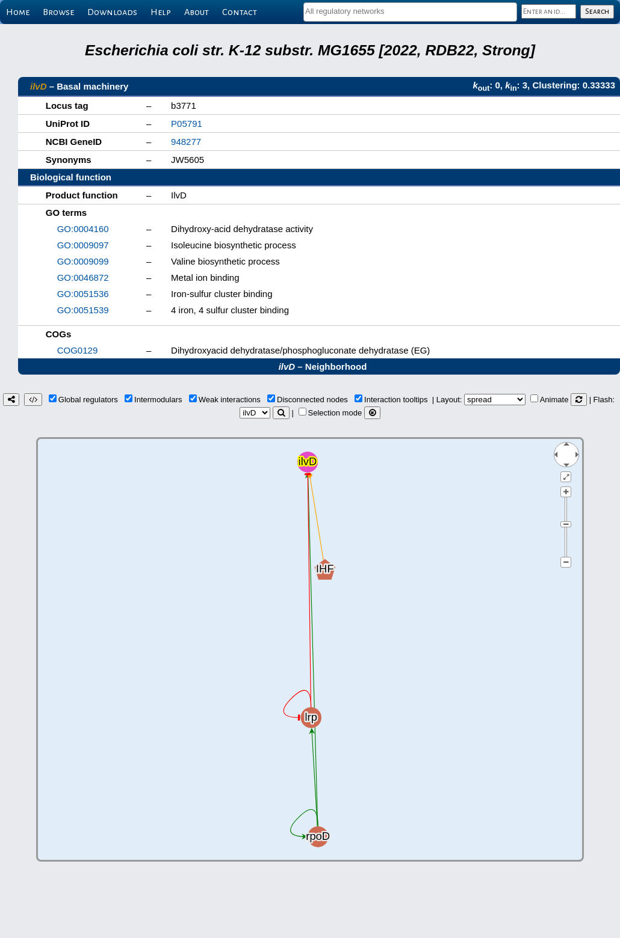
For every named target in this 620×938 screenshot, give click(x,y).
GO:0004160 (83, 229)
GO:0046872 (83, 277)
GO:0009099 (83, 261)
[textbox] (410, 11)
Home (17, 12)
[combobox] (410, 12)
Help (160, 12)
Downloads (112, 12)
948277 (186, 141)
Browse (58, 12)
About (196, 12)
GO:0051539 (83, 310)
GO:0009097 (83, 245)
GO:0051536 (83, 294)
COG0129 (77, 350)
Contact (239, 12)
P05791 (186, 123)
